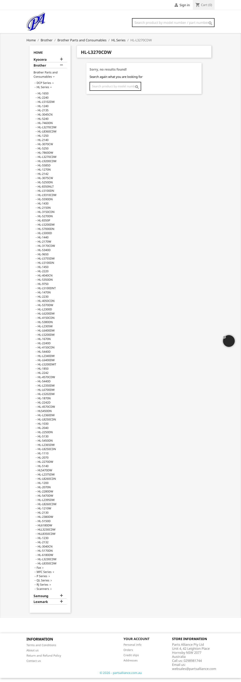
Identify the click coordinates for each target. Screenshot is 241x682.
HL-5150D (44, 525)
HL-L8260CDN (47, 483)
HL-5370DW (45, 309)
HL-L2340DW (46, 360)
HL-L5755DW (46, 262)
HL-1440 (43, 241)
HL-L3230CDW (47, 563)
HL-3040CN (45, 550)
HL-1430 (43, 207)
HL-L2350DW (46, 389)
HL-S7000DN (46, 233)
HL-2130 (43, 516)
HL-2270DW (45, 466)
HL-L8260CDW (47, 508)
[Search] (173, 22)
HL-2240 (43, 101)
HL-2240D (44, 347)
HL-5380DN (45, 326)
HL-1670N (44, 343)
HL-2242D (44, 406)
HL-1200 (43, 487)
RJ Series (42, 588)
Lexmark (41, 606)
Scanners (43, 593)
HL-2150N (44, 212)
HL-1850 (43, 372)
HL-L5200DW (46, 228)
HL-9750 (43, 288)
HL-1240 (43, 110)
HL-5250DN (45, 186)
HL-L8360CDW (47, 135)
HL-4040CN (45, 279)
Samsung (41, 600)
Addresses (131, 664)
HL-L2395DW (46, 504)
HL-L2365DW (46, 449)
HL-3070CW (45, 148)
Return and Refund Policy (43, 659)
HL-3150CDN (46, 216)
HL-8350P (44, 224)
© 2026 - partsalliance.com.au (121, 677)
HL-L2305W (45, 330)
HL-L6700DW (46, 394)
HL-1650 (43, 97)
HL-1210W (44, 512)
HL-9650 (43, 258)
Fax (39, 572)
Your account (136, 643)
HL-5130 (43, 440)
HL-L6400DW (46, 334)
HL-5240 (43, 123)
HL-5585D (44, 169)
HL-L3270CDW (47, 131)
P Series (42, 580)
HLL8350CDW (46, 538)
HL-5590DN (45, 203)
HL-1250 (43, 140)
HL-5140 (43, 470)
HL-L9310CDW (47, 199)
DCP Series (44, 87)
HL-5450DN (45, 444)
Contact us (33, 665)
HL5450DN (45, 415)
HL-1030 (43, 428)
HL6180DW (45, 529)
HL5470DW (45, 474)
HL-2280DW (45, 495)
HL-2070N (44, 491)
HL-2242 (43, 377)
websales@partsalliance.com (194, 673)
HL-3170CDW (46, 250)
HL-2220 (43, 275)
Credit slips (131, 659)
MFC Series (44, 576)
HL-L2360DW (46, 419)
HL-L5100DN (46, 195)
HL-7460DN (45, 127)
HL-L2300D (45, 313)
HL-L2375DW (46, 478)
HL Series (43, 91)
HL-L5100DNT (47, 292)
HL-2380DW (45, 521)
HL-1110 (43, 457)
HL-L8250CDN (47, 423)
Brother (40, 69)
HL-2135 (43, 114)
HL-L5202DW (46, 398)
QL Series (43, 584)
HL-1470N (44, 296)
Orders (128, 654)
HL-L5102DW (46, 106)
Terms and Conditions (41, 649)
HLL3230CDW (46, 533)
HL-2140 (43, 144)
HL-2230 (43, 300)
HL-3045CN (45, 118)
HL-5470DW (45, 500)
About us (32, 654)
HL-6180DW (45, 559)
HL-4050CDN (46, 305)
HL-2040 (43, 432)
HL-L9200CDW (47, 165)
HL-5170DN (45, 555)
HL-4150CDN (46, 322)
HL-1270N (44, 173)
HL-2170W (44, 245)
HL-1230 (43, 542)
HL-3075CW (45, 182)
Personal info (132, 649)
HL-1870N (44, 402)
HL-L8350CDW (47, 567)
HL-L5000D (45, 237)
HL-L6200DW (46, 317)
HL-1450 (43, 271)
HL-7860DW (45, 157)
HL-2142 (43, 178)
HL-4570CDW (46, 381)
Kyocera (40, 64)
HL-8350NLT (46, 190)
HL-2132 (43, 546)
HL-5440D (44, 356)
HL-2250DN (45, 436)
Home (38, 56)
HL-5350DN (45, 284)
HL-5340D (44, 254)
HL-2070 (43, 461)
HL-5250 (43, 152)
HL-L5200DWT (47, 368)
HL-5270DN (45, 220)
